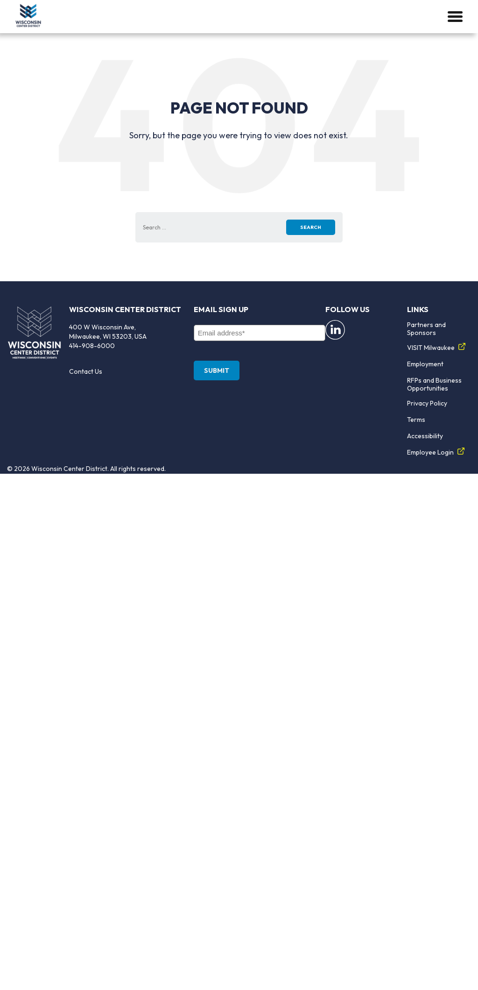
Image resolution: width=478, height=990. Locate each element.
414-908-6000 (92, 346)
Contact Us (85, 371)
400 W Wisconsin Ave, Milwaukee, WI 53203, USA (108, 332)
